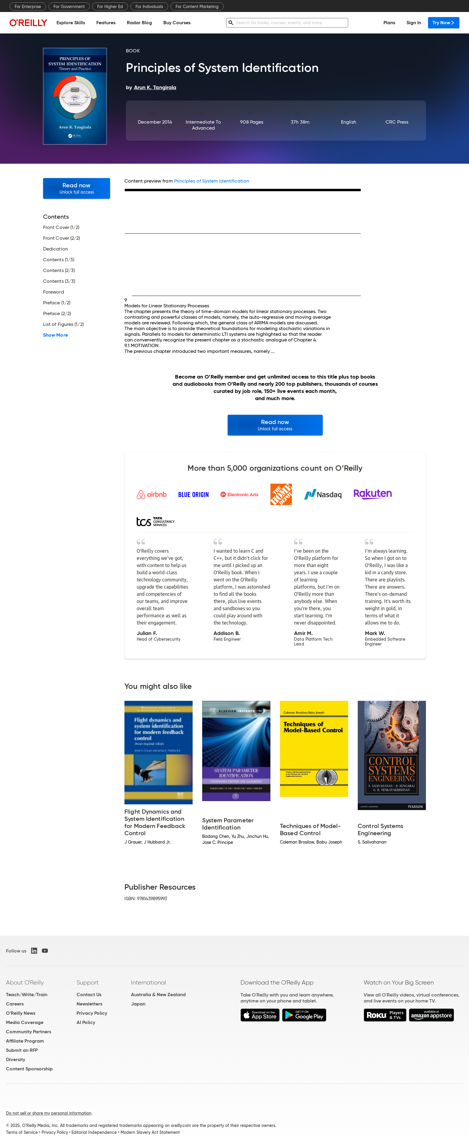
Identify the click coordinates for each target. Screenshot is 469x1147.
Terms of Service (22, 1132)
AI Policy (86, 1022)
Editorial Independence (94, 1132)
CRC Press (397, 122)
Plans (389, 22)
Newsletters (89, 1004)
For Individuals (149, 6)
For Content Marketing (197, 6)
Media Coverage (24, 1022)
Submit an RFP (22, 1050)
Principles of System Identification (211, 181)
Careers (15, 1004)
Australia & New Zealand (158, 994)
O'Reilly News (20, 1013)
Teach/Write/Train (26, 994)
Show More (55, 335)
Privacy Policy (92, 1013)
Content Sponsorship (29, 1069)
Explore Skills (71, 22)
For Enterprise (28, 6)
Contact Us (89, 994)
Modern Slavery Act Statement (150, 1132)
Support (88, 982)
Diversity (15, 1059)
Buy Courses (177, 22)
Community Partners (28, 1031)
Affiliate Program (25, 1041)
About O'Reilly (25, 982)
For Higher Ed (110, 6)
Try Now (444, 22)
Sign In (413, 22)
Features (105, 22)
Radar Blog (139, 22)
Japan (138, 1004)
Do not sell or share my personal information (48, 1113)
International (148, 982)
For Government (69, 6)
